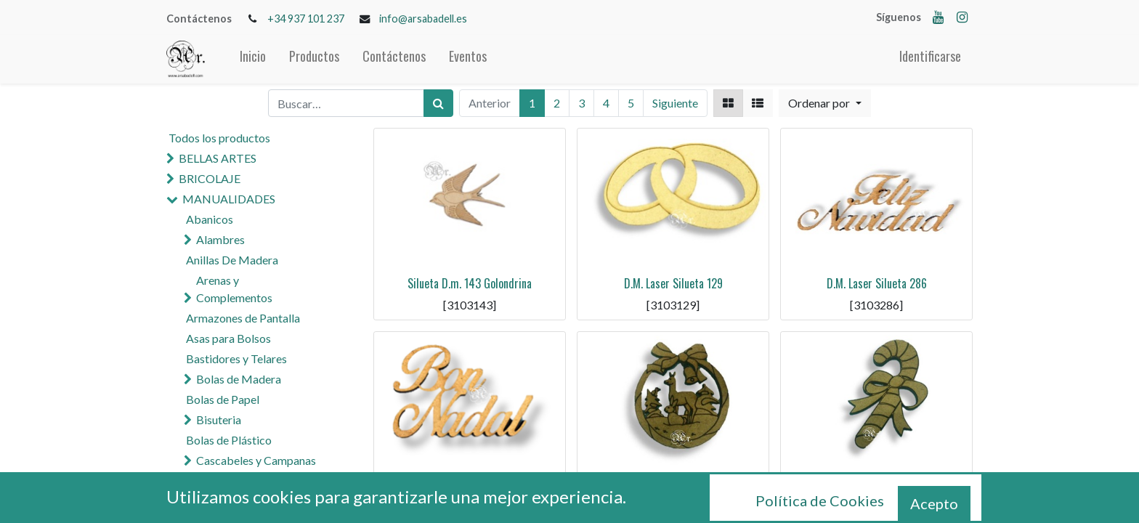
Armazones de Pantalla (243, 318)
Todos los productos (219, 138)
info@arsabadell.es (423, 18)
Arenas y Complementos (234, 288)
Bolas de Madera (238, 379)
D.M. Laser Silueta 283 (877, 486)
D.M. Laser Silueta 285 (470, 486)
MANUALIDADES (228, 199)
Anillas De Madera (232, 260)
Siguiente (675, 103)
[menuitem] (253, 59)
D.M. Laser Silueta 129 (673, 283)
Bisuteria (218, 419)
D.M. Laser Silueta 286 (877, 283)
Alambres (220, 239)
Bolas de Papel (222, 399)
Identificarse (930, 55)
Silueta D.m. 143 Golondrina (470, 283)
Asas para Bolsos (228, 338)
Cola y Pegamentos (234, 480)
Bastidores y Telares (236, 358)
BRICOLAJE (209, 178)
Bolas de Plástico (229, 440)
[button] (824, 103)
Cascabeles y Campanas (256, 460)
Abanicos (209, 219)
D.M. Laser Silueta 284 (673, 486)
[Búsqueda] (438, 103)
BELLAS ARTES (217, 158)
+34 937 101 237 (305, 18)
